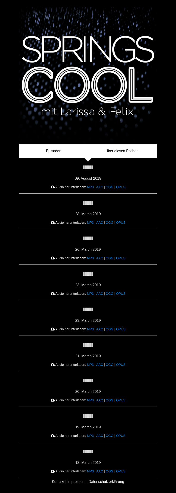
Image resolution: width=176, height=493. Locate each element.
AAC (99, 187)
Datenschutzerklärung (106, 482)
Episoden (53, 151)
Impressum (76, 482)
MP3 (90, 187)
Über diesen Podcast (122, 151)
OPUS (121, 187)
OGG (109, 187)
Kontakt (58, 482)
